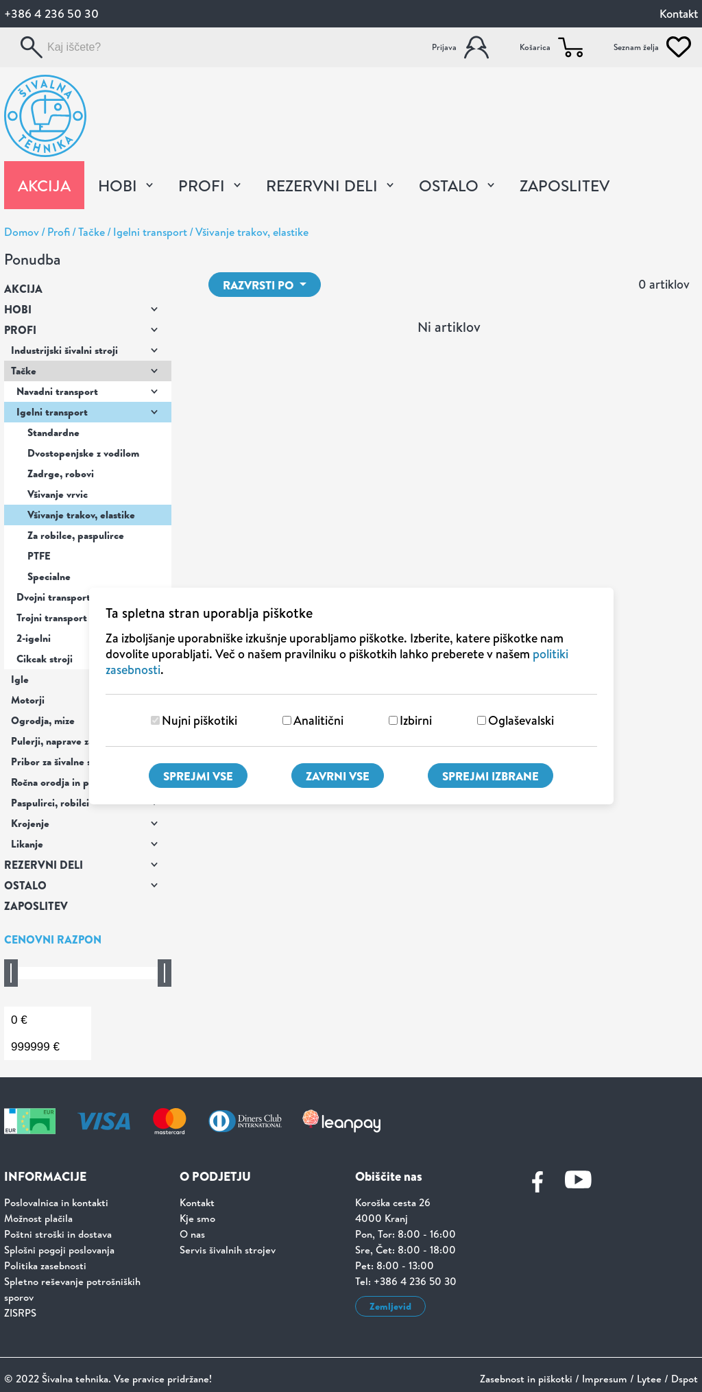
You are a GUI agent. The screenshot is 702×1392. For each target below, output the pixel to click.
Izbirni (416, 720)
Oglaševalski (521, 720)
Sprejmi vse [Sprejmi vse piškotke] (198, 776)
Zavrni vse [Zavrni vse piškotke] (338, 776)
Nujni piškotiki (199, 720)
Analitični (318, 720)
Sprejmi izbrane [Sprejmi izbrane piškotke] (490, 776)
